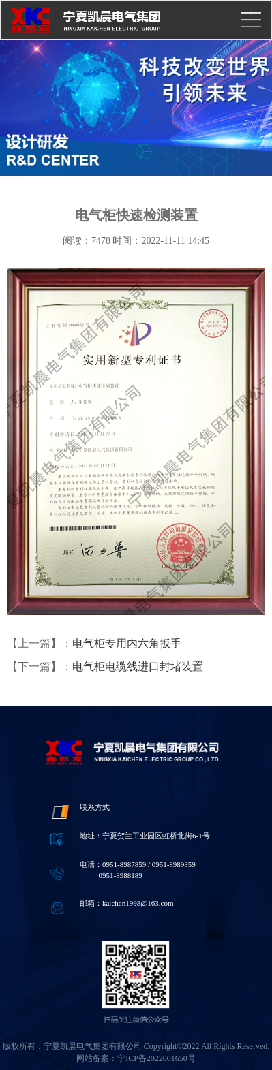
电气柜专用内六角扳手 (126, 643)
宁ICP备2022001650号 (156, 1058)
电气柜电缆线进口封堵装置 (137, 666)
